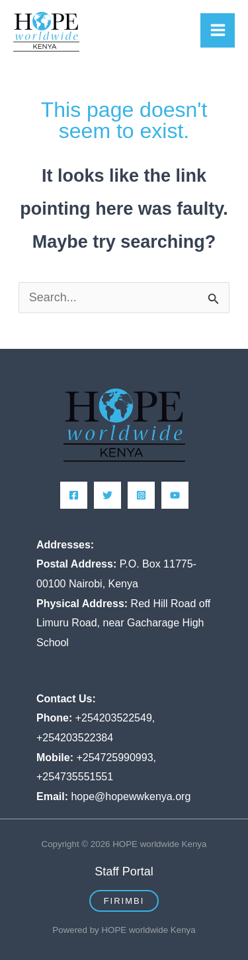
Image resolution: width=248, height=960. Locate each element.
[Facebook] (73, 495)
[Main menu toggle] (217, 30)
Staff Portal (124, 871)
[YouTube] (174, 495)
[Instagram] (141, 495)
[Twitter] (107, 495)
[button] (124, 901)
